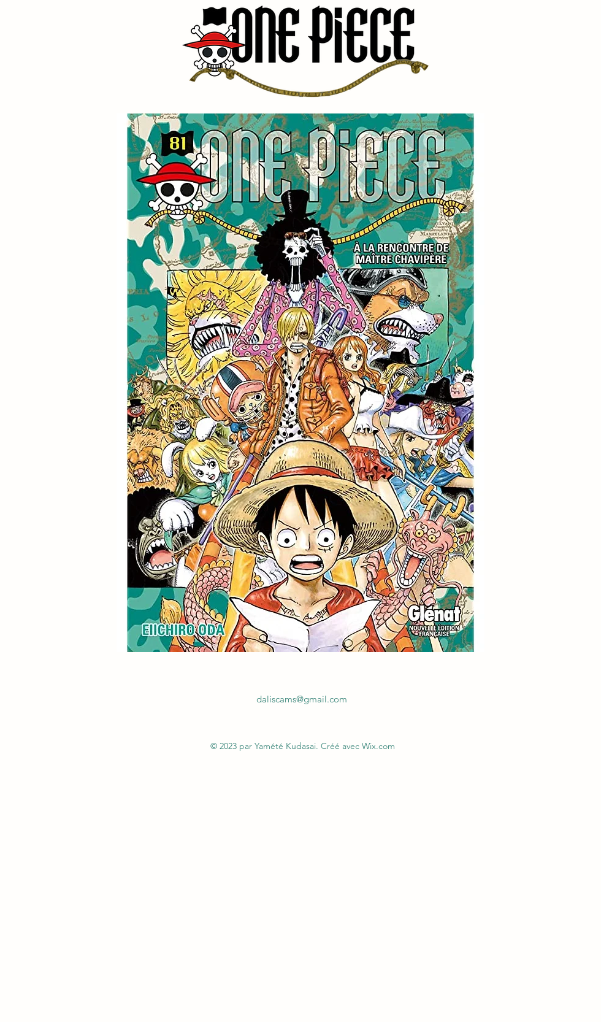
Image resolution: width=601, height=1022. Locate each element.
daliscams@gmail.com (301, 699)
